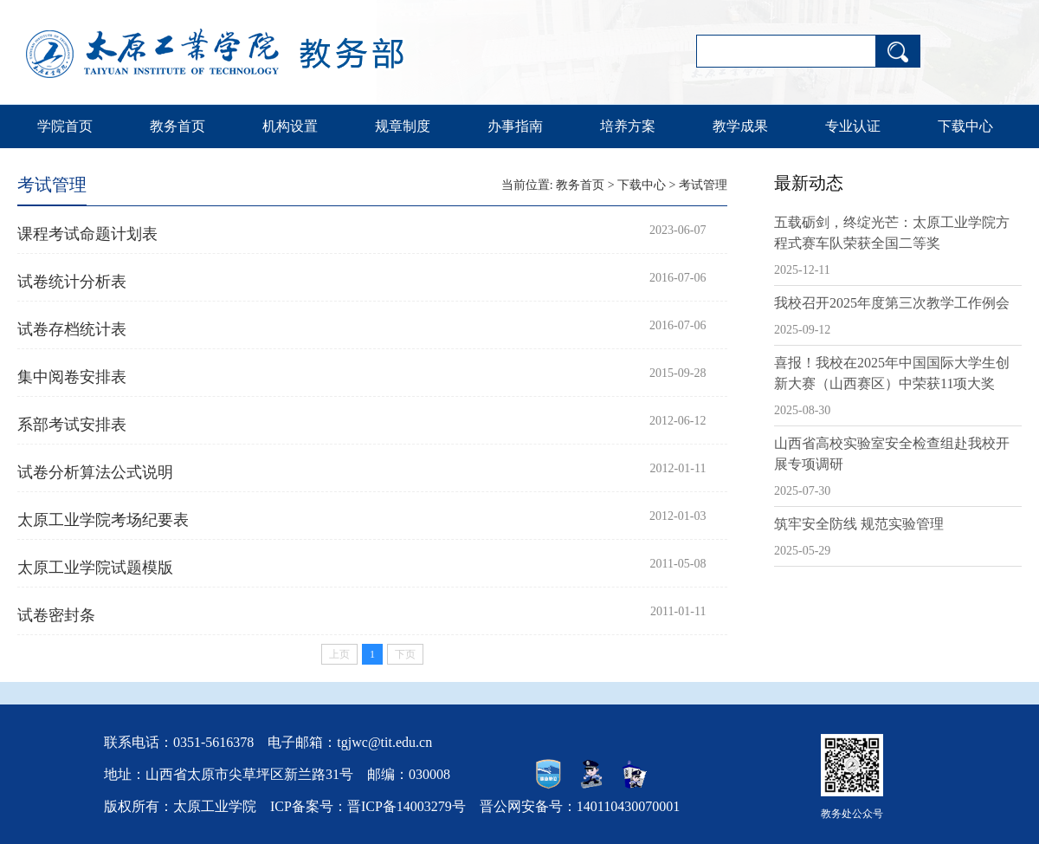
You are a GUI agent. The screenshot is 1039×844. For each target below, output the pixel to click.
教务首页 (177, 126)
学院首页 (65, 126)
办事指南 (515, 126)
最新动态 (808, 182)
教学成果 (740, 126)
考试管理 (703, 185)
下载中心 (965, 126)
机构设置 (290, 126)
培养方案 (627, 126)
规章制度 (402, 126)
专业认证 (853, 126)
